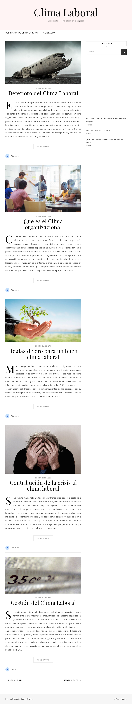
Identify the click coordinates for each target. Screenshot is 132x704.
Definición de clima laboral (22, 32)
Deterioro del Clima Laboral (43, 93)
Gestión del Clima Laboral (43, 602)
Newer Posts (72, 680)
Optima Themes (27, 699)
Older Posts (14, 680)
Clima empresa (43, 216)
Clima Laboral (66, 12)
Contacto (49, 32)
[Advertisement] (106, 89)
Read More (43, 146)
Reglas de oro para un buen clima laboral (43, 353)
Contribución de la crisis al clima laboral (43, 485)
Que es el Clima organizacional (43, 224)
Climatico (15, 156)
